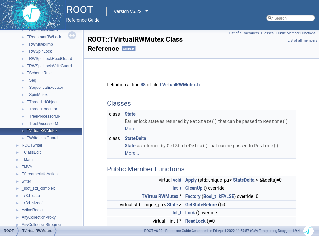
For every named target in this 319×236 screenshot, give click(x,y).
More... (132, 128)
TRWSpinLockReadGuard (49, 58)
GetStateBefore (201, 203)
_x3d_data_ (32, 195)
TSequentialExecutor (45, 87)
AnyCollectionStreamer (42, 224)
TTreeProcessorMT (43, 123)
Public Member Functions (296, 33)
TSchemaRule (39, 73)
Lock (190, 212)
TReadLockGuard (42, 30)
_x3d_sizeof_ (33, 203)
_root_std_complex (38, 188)
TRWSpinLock (39, 51)
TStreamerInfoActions (40, 174)
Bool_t (209, 195)
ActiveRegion (33, 210)
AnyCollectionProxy (39, 217)
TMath (27, 159)
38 (143, 84)
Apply (191, 179)
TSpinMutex (37, 94)
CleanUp (194, 187)
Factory (193, 195)
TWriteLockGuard (42, 138)
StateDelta (135, 138)
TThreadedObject (42, 102)
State (130, 114)
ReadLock (195, 220)
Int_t (176, 187)
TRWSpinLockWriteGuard (49, 66)
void (177, 179)
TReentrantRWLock (44, 37)
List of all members (244, 33)
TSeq (31, 80)
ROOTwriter (32, 145)
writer (26, 181)
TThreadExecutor (42, 109)
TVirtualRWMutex (42, 130)
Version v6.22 (128, 11)
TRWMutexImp (40, 44)
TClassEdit (31, 152)
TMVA (27, 167)
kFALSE (226, 195)
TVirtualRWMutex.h (180, 84)
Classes (267, 33)
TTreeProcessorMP (44, 116)
